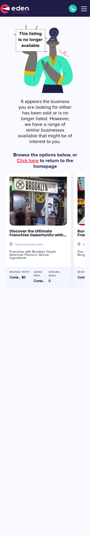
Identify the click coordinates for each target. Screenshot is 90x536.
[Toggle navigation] (84, 9)
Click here (28, 160)
